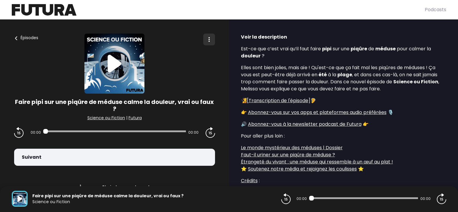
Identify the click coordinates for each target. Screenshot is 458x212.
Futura (135, 118)
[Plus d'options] (209, 39)
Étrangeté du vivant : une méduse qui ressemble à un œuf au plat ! (317, 161)
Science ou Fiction (106, 118)
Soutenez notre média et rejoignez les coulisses (302, 168)
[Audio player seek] (114, 131)
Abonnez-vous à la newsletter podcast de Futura (305, 124)
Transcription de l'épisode (278, 100)
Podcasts (435, 9)
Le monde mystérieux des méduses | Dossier (292, 147)
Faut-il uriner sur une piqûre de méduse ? (288, 154)
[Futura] (218, 10)
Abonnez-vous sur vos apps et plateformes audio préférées (317, 112)
